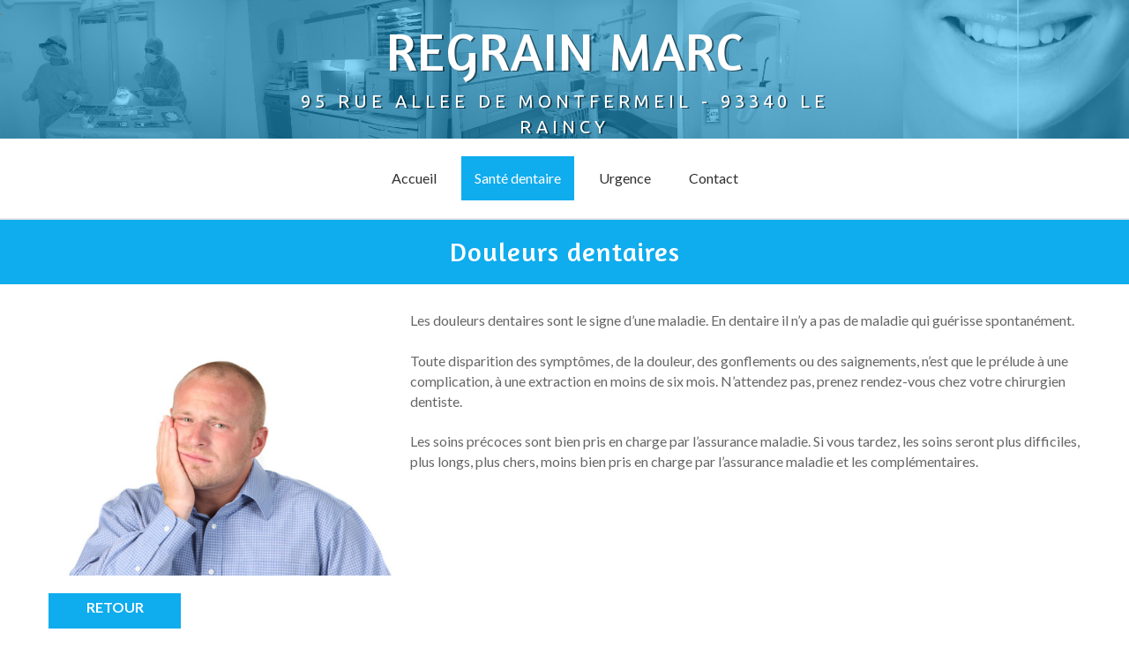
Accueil (414, 177)
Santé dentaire (518, 177)
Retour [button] (115, 607)
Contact (713, 177)
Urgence (625, 177)
